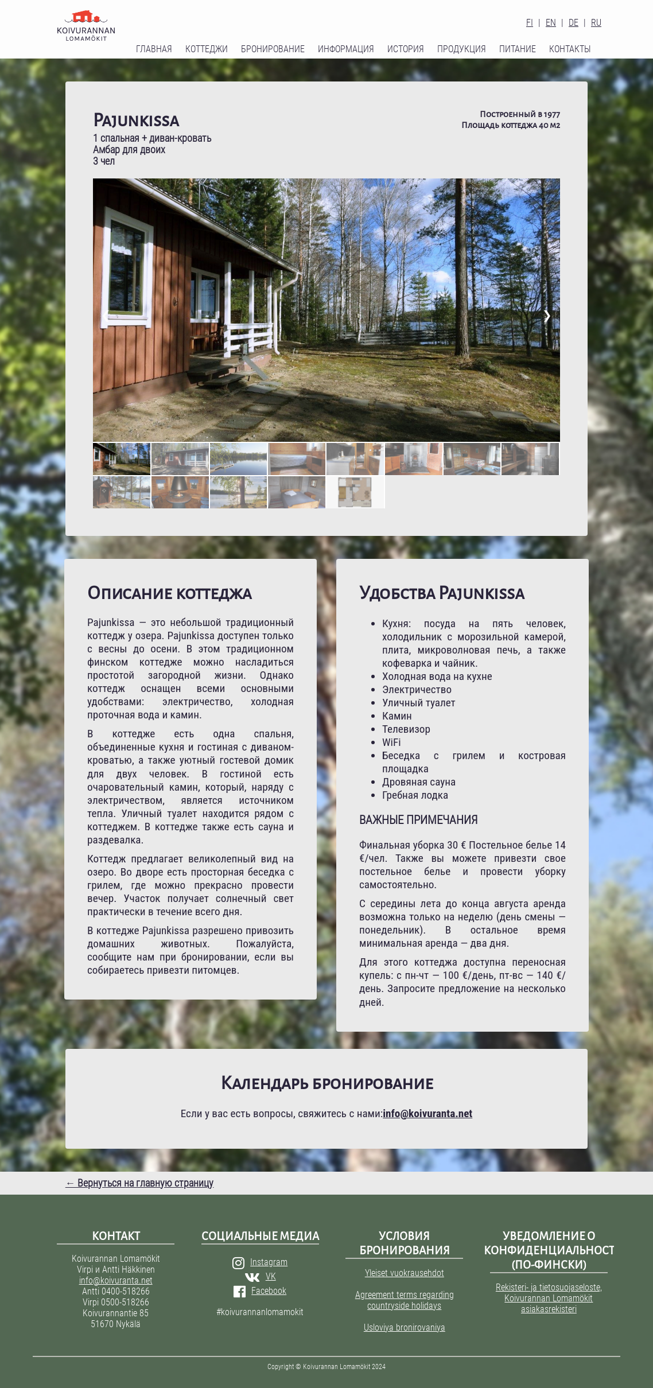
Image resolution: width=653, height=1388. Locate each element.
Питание (517, 49)
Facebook (260, 1290)
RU (596, 22)
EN (551, 22)
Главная (154, 49)
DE (573, 22)
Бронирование (273, 49)
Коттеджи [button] (206, 49)
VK (260, 1276)
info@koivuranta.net (116, 1280)
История (405, 49)
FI (529, 22)
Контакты (570, 49)
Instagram (259, 1262)
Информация (346, 49)
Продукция (461, 49)
